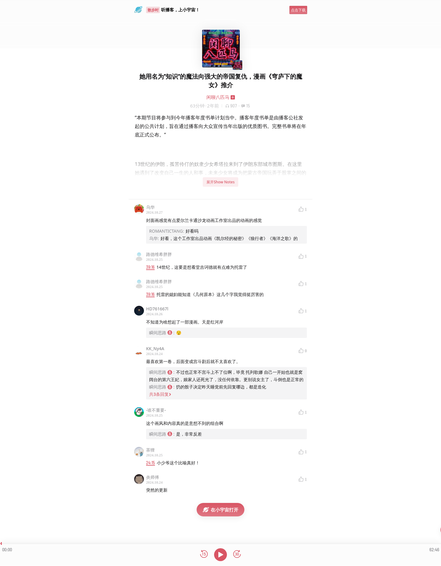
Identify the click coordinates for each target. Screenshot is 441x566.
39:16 (150, 267)
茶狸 (150, 450)
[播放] (220, 554)
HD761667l (157, 309)
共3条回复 (160, 394)
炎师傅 (152, 477)
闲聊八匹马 (217, 97)
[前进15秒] (237, 554)
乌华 (150, 207)
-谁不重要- (156, 410)
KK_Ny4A (155, 348)
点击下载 (298, 10)
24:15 (150, 462)
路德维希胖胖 (159, 254)
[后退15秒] (204, 554)
